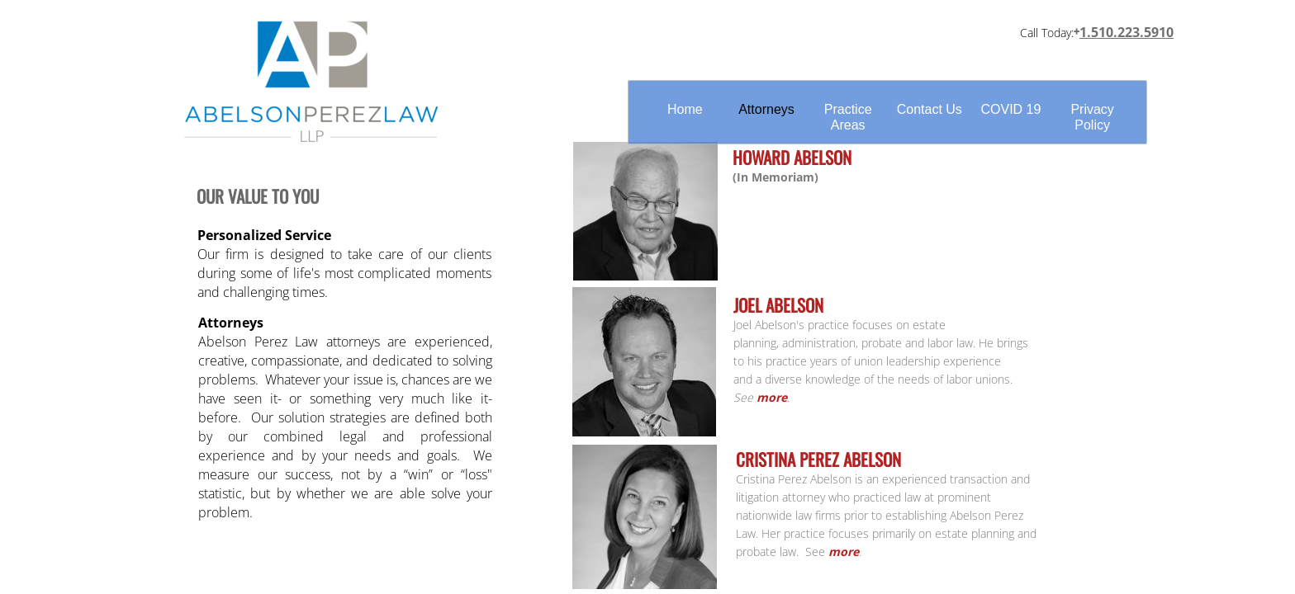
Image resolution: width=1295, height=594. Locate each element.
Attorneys (766, 109)
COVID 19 (1010, 109)
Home (685, 109)
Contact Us (929, 109)
